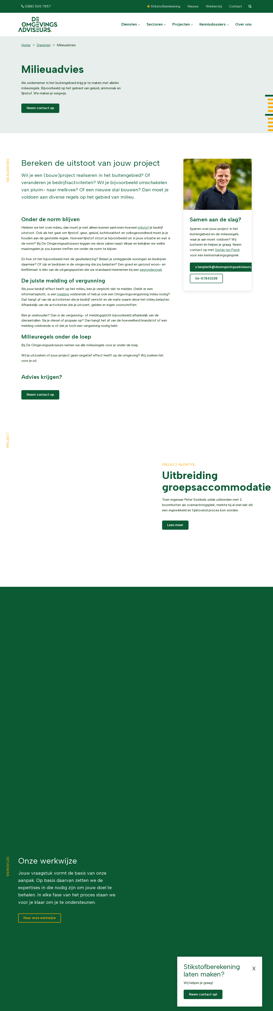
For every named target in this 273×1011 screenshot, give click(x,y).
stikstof (144, 228)
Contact (235, 6)
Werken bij (213, 6)
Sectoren (156, 24)
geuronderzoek (151, 270)
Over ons (243, 24)
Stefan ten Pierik (227, 250)
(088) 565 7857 (36, 6)
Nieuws (193, 6)
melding (63, 295)
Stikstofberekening (163, 6)
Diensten (130, 24)
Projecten (182, 24)
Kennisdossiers (214, 24)
